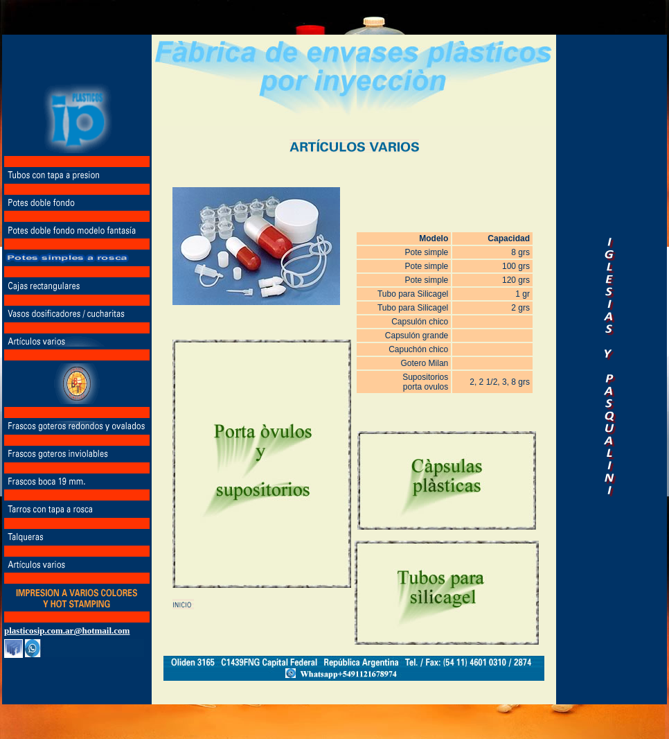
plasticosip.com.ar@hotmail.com (67, 630)
